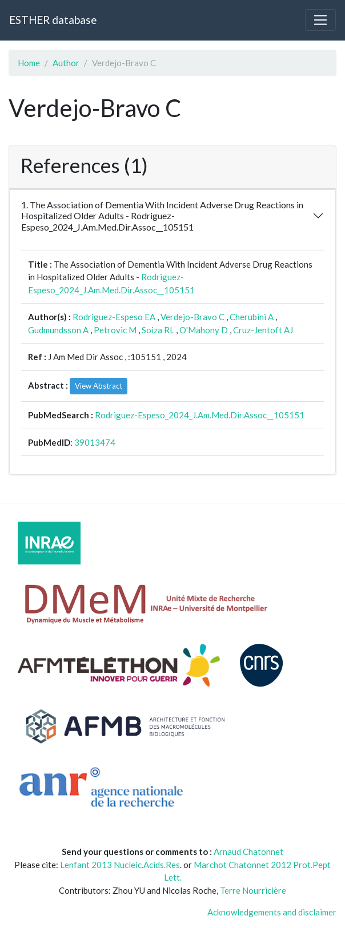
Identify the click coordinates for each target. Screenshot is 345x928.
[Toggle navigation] (320, 20)
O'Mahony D (203, 330)
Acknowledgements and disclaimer (271, 912)
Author (66, 63)
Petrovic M (115, 330)
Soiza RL (158, 330)
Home (29, 63)
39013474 (94, 442)
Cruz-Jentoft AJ (263, 330)
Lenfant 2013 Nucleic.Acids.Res (120, 865)
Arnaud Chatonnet (248, 851)
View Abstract (98, 385)
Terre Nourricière (253, 890)
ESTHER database (53, 19)
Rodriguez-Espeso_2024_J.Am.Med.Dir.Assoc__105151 (199, 415)
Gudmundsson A (58, 330)
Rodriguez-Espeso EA (114, 317)
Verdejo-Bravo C (192, 317)
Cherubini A (252, 317)
